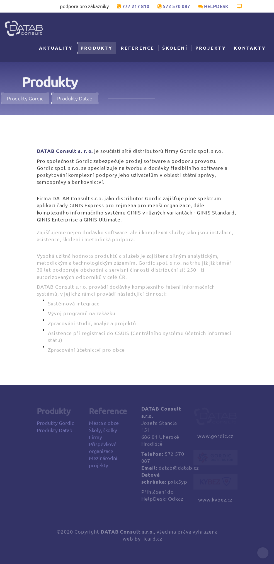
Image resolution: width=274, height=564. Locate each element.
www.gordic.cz (215, 437)
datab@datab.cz (179, 470)
